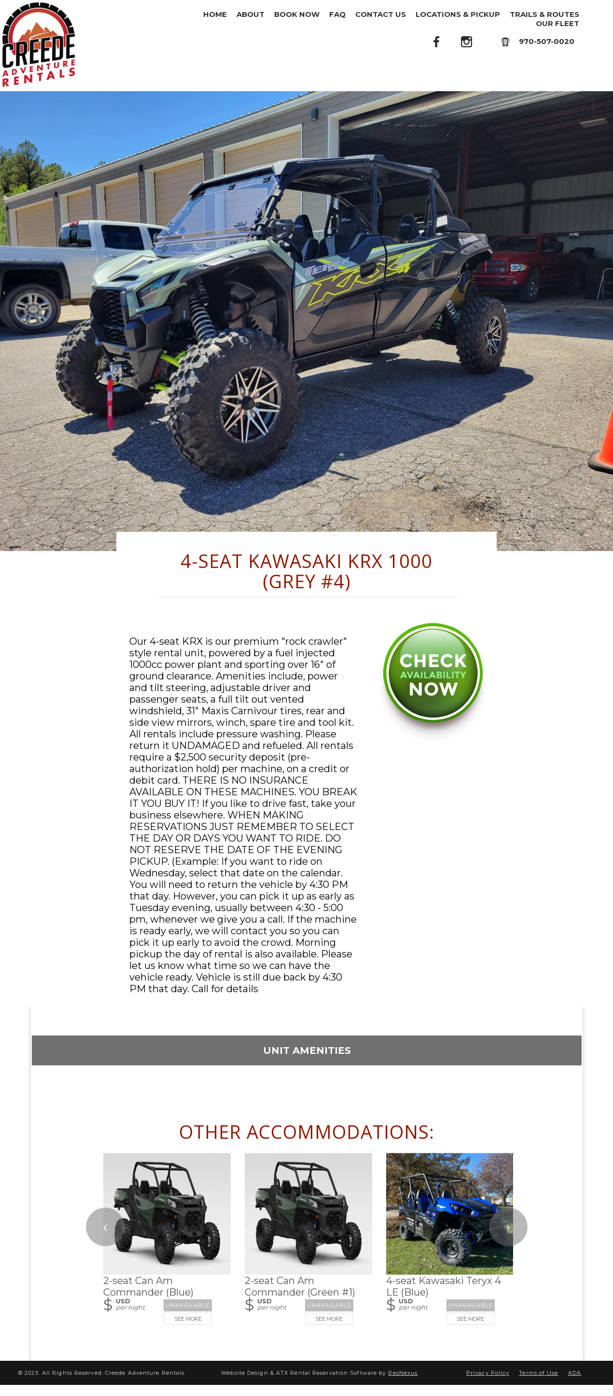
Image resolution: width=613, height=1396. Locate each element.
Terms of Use (538, 1372)
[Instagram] (467, 41)
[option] (306, 321)
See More (187, 1318)
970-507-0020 (546, 41)
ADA (574, 1372)
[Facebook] (437, 41)
